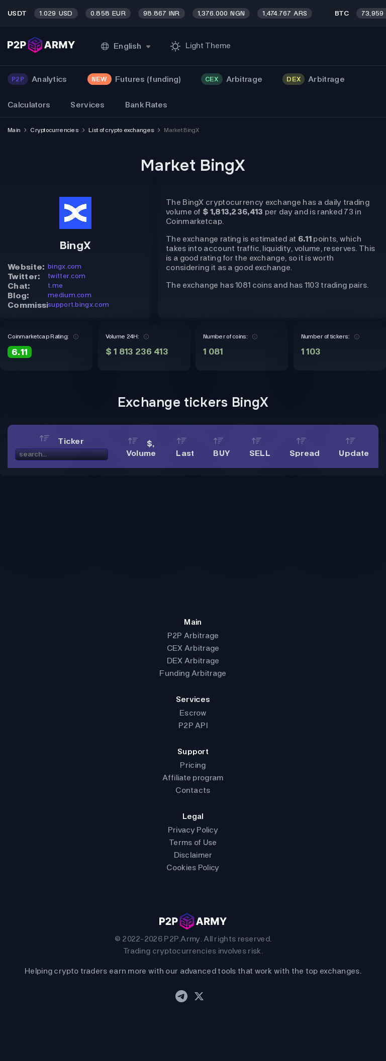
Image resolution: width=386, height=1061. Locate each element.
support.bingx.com (78, 304)
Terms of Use (193, 842)
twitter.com (66, 276)
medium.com (69, 295)
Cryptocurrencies (54, 130)
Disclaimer (193, 855)
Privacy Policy (193, 830)
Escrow (193, 713)
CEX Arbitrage (193, 648)
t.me (55, 285)
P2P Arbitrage (193, 635)
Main (14, 130)
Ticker (61, 441)
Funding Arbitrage (192, 673)
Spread (305, 448)
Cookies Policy (192, 867)
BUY (221, 448)
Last (185, 448)
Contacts (192, 790)
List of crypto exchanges (121, 130)
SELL (259, 448)
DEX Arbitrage (193, 660)
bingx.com (65, 266)
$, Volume (141, 448)
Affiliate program (192, 777)
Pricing (193, 765)
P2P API (193, 725)
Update (354, 448)
